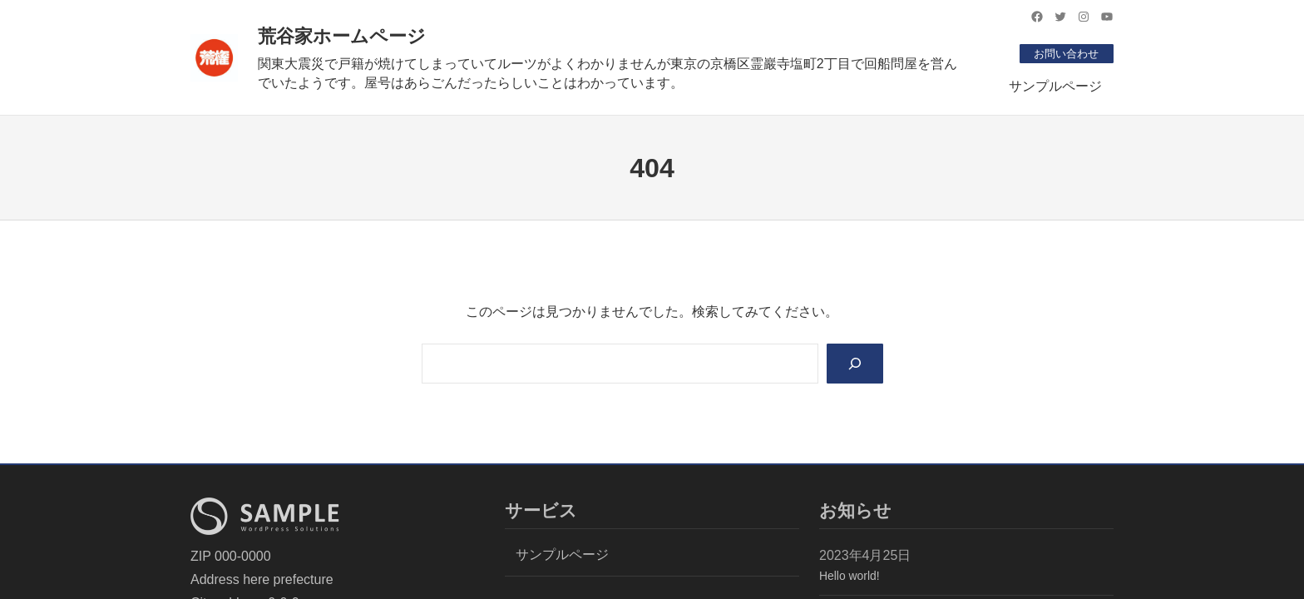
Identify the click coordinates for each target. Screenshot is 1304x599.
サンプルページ (1055, 86)
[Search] (853, 364)
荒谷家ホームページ (342, 36)
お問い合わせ (1063, 53)
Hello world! (849, 577)
